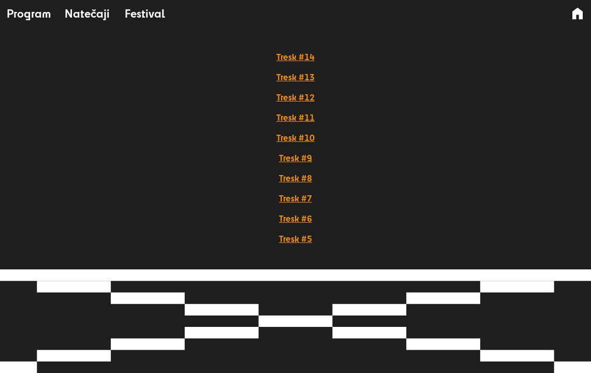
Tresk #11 (295, 117)
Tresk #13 (295, 77)
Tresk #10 (295, 138)
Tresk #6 (295, 218)
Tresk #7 (295, 198)
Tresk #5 (295, 239)
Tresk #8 (295, 178)
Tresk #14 (295, 57)
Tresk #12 (295, 97)
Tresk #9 (295, 158)
